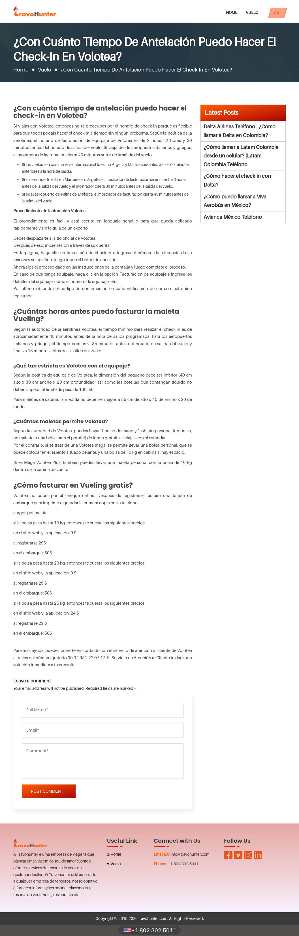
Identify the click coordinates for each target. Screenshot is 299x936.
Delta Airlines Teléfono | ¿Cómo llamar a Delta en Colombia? (239, 131)
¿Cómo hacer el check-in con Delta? (237, 180)
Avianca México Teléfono (233, 217)
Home (231, 12)
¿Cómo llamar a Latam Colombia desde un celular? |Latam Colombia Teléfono (241, 155)
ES (278, 13)
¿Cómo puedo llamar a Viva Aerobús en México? (235, 201)
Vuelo (252, 12)
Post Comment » (49, 791)
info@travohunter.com (190, 854)
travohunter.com (152, 918)
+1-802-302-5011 (183, 863)
